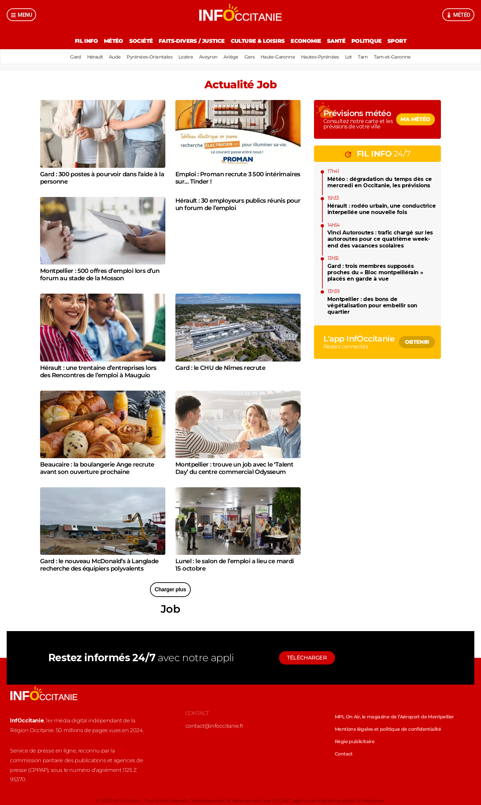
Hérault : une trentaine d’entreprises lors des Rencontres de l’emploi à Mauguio (98, 371)
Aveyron (207, 57)
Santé (339, 41)
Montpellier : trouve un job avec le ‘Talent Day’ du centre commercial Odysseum (234, 468)
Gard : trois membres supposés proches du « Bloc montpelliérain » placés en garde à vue (375, 272)
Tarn (370, 57)
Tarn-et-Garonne (400, 57)
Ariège (230, 57)
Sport (402, 41)
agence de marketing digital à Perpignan (338, 801)
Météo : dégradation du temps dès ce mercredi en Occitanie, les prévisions (379, 182)
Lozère (182, 57)
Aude (109, 57)
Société (138, 41)
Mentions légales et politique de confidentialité (388, 729)
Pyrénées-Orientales (145, 57)
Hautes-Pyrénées (324, 57)
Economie (307, 41)
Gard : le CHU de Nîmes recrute (220, 368)
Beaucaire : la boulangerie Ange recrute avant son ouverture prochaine (97, 468)
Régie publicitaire (354, 741)
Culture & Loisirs (258, 41)
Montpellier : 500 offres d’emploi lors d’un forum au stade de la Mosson (99, 274)
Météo (109, 41)
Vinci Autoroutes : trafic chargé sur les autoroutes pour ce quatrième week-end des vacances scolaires (380, 238)
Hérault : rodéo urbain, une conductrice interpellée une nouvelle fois (381, 209)
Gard (67, 57)
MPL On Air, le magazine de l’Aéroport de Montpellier (394, 717)
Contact (344, 754)
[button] (170, 589)
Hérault (88, 57)
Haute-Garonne (280, 57)
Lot (354, 57)
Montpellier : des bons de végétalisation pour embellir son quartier (372, 305)
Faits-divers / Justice (190, 41)
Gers (251, 57)
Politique (371, 41)
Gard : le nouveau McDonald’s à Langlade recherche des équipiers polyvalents (99, 565)
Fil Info (80, 41)
